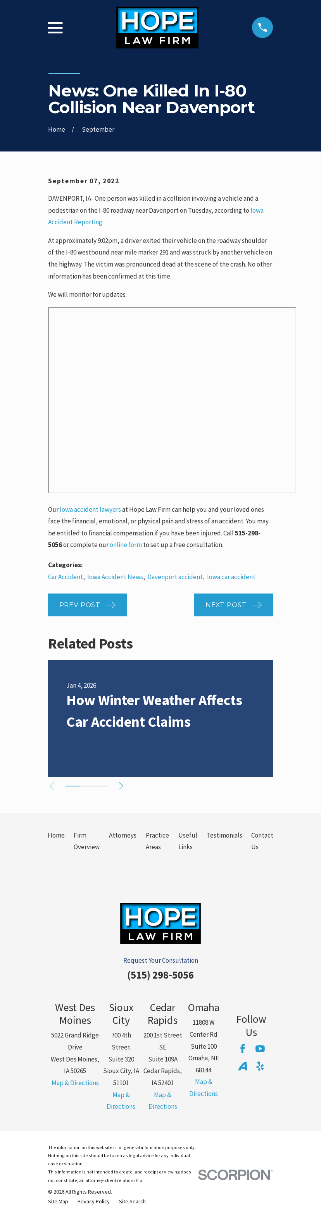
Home (56, 835)
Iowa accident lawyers (90, 509)
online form (126, 544)
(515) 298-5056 (160, 974)
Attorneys (122, 835)
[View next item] (123, 786)
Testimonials (224, 835)
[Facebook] (242, 1048)
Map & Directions (75, 1083)
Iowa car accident (231, 577)
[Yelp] (260, 1066)
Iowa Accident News (115, 577)
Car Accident (65, 577)
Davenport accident (175, 577)
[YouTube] (260, 1048)
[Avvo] (242, 1066)
